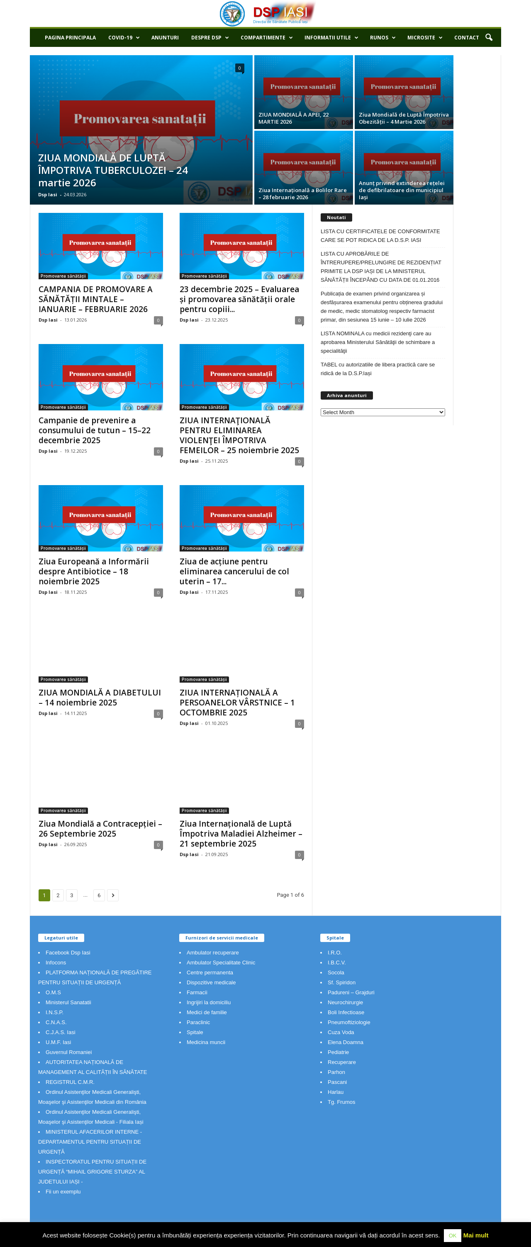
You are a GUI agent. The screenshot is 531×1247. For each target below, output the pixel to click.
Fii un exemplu (63, 1191)
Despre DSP (210, 38)
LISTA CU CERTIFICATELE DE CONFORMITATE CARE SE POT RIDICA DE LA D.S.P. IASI (380, 235)
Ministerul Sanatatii (68, 1002)
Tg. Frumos (341, 1102)
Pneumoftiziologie (349, 1022)
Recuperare (342, 1062)
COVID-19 (124, 38)
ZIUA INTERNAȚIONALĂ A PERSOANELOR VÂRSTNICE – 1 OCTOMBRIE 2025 (237, 702)
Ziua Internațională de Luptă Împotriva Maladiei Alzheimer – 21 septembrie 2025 (241, 833)
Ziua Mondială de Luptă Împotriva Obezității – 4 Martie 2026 (404, 118)
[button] (489, 38)
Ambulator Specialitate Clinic (221, 962)
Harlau (335, 1092)
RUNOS (383, 38)
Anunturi (165, 37)
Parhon (336, 1072)
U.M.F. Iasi (58, 1042)
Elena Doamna (345, 1042)
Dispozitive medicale (211, 982)
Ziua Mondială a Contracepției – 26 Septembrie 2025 (100, 828)
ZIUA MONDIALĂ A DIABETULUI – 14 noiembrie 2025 (100, 697)
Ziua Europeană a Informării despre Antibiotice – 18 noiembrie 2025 (94, 571)
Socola (336, 972)
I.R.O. (335, 952)
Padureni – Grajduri (351, 992)
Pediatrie (338, 1052)
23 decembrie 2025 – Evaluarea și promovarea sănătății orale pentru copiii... (239, 299)
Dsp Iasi (47, 194)
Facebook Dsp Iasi (68, 952)
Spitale (195, 1032)
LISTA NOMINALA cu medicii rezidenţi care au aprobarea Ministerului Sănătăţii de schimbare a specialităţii (378, 342)
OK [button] (453, 1235)
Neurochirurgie (345, 1002)
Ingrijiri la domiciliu (209, 1002)
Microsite (425, 38)
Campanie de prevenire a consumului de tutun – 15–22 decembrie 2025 (95, 430)
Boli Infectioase (346, 1012)
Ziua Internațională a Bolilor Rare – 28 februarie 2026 (302, 193)
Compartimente (267, 38)
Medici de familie (207, 1012)
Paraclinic (198, 1022)
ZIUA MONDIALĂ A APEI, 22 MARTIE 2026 (293, 118)
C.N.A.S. (56, 1022)
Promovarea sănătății (63, 276)
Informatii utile (331, 38)
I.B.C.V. (337, 962)
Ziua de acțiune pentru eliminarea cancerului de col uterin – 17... (234, 571)
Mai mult (476, 1235)
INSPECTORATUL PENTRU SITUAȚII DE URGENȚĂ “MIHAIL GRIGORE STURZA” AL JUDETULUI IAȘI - (92, 1172)
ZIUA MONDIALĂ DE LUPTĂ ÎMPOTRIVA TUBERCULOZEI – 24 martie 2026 (113, 170)
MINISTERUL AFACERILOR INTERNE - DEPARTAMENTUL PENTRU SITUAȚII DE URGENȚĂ (90, 1142)
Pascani (337, 1082)
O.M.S (53, 992)
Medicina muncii (206, 1042)
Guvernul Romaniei (69, 1052)
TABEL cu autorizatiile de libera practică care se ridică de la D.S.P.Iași (378, 368)
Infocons (56, 962)
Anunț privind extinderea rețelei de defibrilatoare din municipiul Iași (402, 190)
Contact (466, 37)
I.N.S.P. (54, 1012)
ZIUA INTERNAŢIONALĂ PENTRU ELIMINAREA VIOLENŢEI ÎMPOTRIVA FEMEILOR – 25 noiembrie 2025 (239, 435)
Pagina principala (70, 37)
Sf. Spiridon (342, 982)
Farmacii (197, 992)
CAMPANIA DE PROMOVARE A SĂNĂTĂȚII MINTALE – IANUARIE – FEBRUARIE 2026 (96, 299)
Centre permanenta (210, 972)
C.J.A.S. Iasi (61, 1032)
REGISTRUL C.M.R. (70, 1082)
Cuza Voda (341, 1032)
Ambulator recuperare (213, 952)
